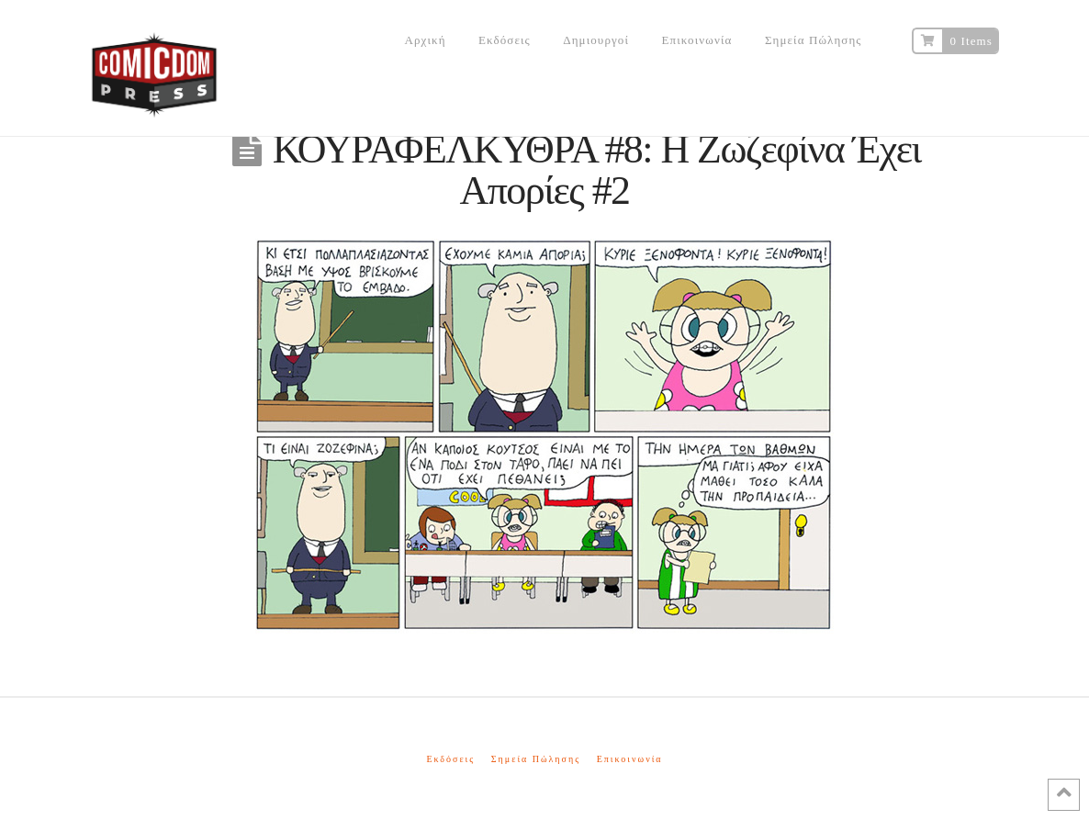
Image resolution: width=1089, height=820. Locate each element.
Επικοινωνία (630, 759)
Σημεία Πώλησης (535, 759)
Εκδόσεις (450, 759)
